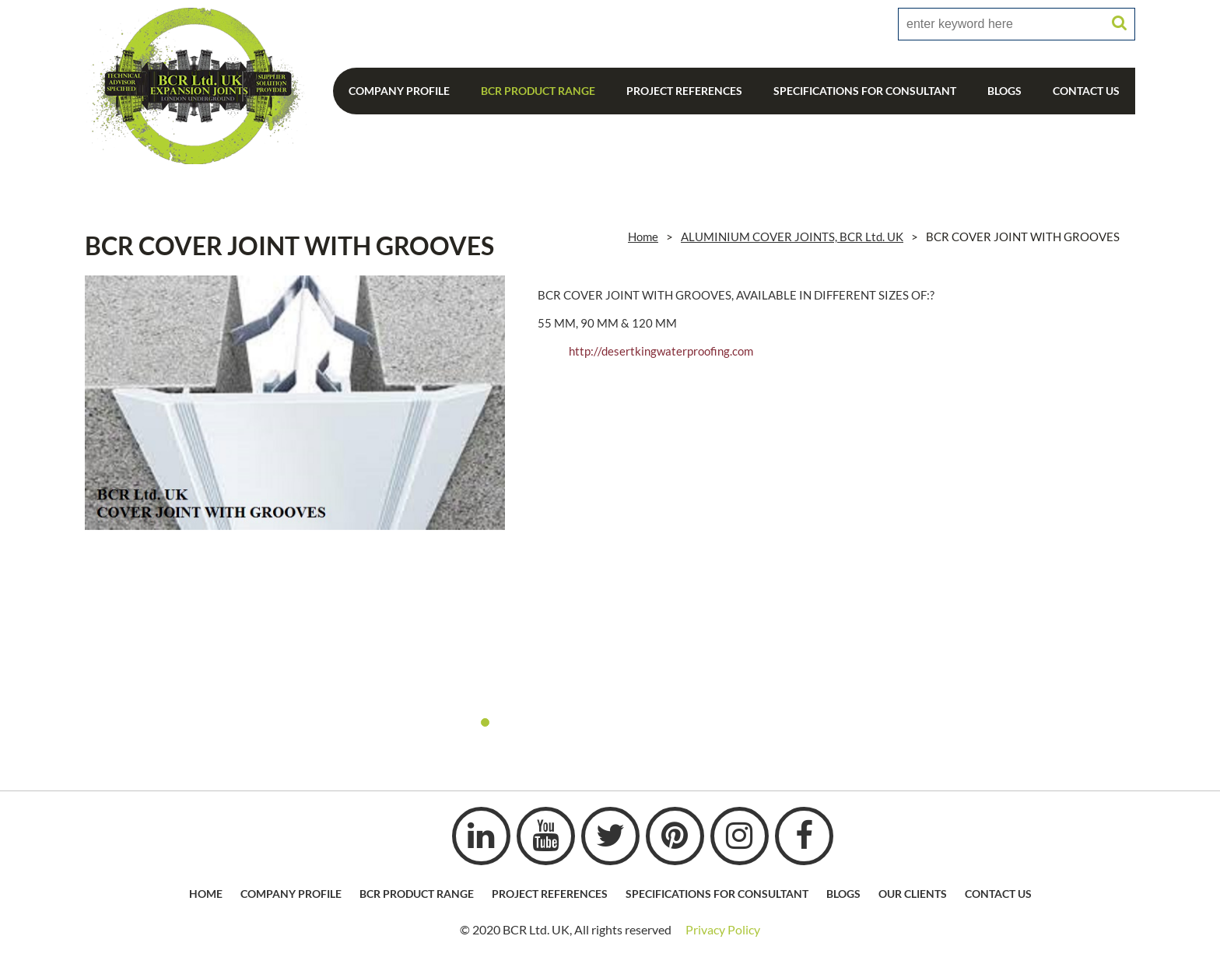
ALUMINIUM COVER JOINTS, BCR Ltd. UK (792, 237)
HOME (206, 893)
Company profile (291, 893)
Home (643, 237)
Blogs (1004, 90)
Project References (684, 90)
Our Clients (912, 893)
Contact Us (1086, 90)
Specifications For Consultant (864, 90)
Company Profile (399, 90)
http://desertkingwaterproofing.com (661, 351)
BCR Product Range (538, 90)
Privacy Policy (722, 929)
